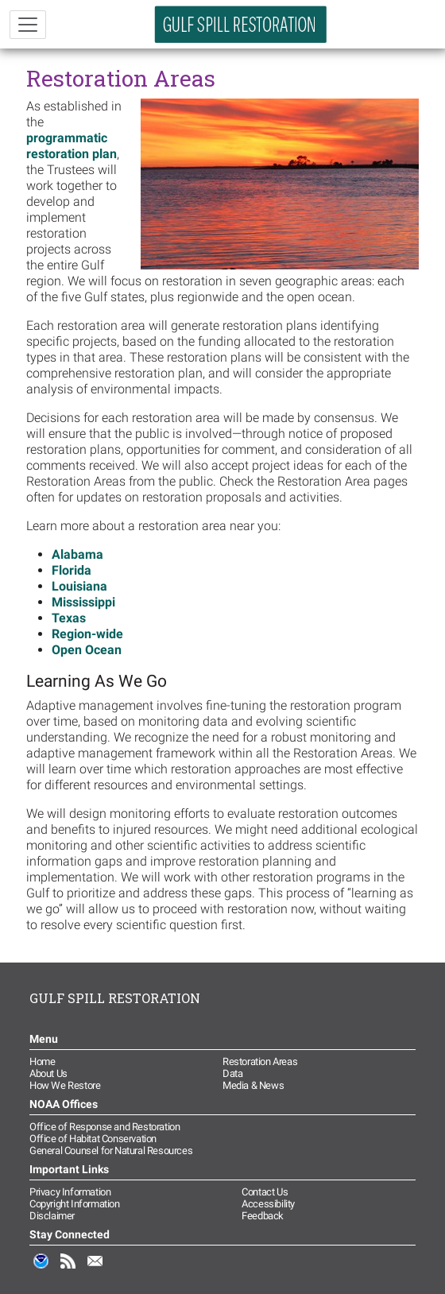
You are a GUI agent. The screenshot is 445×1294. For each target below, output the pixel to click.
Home (42, 1061)
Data (232, 1073)
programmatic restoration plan (71, 145)
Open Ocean (87, 649)
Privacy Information (69, 1192)
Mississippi (83, 602)
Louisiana (79, 586)
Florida (71, 570)
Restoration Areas (259, 1061)
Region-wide (87, 633)
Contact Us (265, 1192)
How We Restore (64, 1085)
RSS (68, 1269)
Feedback (263, 1216)
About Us (48, 1073)
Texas (69, 618)
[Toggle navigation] (28, 24)
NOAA (41, 1269)
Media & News (253, 1085)
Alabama (77, 554)
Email (95, 1269)
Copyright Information (74, 1204)
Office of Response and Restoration (104, 1127)
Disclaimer (52, 1216)
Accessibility (268, 1204)
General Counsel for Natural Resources (110, 1150)
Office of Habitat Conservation (93, 1139)
